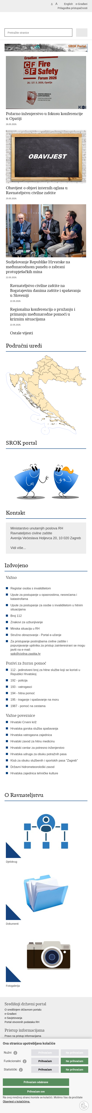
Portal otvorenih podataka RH (22, 1022)
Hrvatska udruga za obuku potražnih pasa (38, 754)
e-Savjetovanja (13, 1017)
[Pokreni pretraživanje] (69, 33)
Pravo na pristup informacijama (23, 1035)
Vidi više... (18, 548)
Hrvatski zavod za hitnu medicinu (32, 741)
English (68, 3)
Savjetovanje (12, 1040)
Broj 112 (16, 615)
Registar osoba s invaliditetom (30, 588)
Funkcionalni (12, 1068)
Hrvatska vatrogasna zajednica (31, 735)
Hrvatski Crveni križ (23, 722)
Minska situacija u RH (25, 628)
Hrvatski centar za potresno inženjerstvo (37, 747)
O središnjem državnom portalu (23, 1009)
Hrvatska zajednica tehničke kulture (34, 773)
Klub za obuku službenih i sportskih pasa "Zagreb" (44, 760)
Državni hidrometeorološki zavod (32, 766)
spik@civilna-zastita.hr (25, 653)
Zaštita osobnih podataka (19, 1044)
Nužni (8, 1060)
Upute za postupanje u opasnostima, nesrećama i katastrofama (43, 596)
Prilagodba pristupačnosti (72, 8)
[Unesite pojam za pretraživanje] (21, 33)
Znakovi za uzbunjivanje (26, 622)
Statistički (10, 1077)
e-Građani (81, 3)
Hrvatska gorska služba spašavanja (34, 728)
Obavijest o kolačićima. (16, 1101)
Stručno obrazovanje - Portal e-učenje (35, 635)
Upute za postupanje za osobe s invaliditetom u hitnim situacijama (46, 607)
